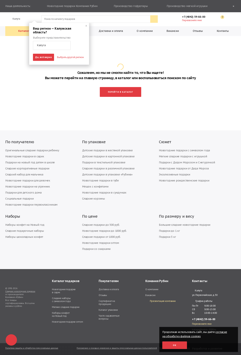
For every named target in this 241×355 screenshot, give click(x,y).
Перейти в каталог (120, 92)
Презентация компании (160, 301)
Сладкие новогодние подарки (20, 291)
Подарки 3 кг (167, 237)
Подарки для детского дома (23, 192)
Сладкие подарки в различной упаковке (108, 168)
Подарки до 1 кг (169, 231)
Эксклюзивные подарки (174, 174)
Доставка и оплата (111, 31)
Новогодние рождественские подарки (184, 180)
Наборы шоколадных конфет (24, 237)
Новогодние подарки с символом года (184, 150)
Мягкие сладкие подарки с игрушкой (183, 156)
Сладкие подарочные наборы (24, 231)
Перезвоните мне (192, 20)
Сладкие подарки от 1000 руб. (101, 237)
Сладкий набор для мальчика (24, 174)
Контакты (223, 31)
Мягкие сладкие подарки (65, 307)
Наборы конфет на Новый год (24, 224)
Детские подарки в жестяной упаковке (107, 150)
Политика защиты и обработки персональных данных (31, 348)
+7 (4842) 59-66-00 (195, 16)
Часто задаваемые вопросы (109, 317)
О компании (145, 31)
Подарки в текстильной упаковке (103, 162)
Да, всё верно (43, 57)
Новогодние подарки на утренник (27, 186)
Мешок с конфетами (95, 186)
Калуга (14, 18)
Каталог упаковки (108, 309)
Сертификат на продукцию (107, 302)
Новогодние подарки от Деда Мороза (184, 168)
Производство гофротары (130, 6)
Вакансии (172, 31)
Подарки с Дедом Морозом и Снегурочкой (187, 162)
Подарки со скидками (96, 249)
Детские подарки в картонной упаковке (108, 156)
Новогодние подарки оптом (100, 243)
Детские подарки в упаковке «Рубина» (107, 174)
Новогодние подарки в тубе (100, 180)
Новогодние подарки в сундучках (104, 192)
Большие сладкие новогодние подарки (184, 224)
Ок (174, 345)
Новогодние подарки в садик (24, 156)
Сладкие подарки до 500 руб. (101, 224)
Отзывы (198, 31)
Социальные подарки (19, 198)
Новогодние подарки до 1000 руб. (104, 231)
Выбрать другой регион (70, 57)
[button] (52, 45)
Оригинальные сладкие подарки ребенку (32, 150)
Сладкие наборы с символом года (61, 300)
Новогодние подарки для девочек (27, 180)
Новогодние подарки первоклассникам (31, 204)
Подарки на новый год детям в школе (30, 162)
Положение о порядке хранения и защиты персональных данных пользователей (117, 348)
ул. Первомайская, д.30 (204, 295)
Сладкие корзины (93, 198)
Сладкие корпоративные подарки (27, 168)
